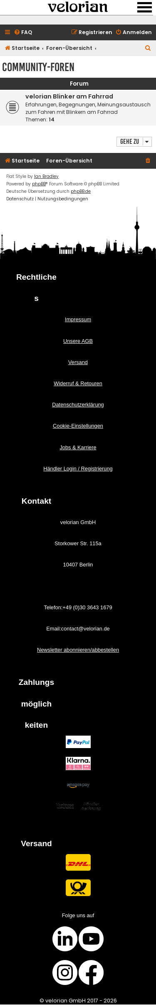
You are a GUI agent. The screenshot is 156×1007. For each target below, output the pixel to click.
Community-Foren (38, 67)
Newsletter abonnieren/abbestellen (78, 650)
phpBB (39, 184)
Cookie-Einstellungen (78, 426)
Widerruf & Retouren (78, 383)
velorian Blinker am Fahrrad (69, 96)
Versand (78, 362)
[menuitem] (23, 32)
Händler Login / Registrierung (77, 468)
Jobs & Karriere (77, 447)
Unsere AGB (78, 341)
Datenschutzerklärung (78, 404)
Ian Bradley (46, 176)
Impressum (78, 319)
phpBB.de (81, 191)
